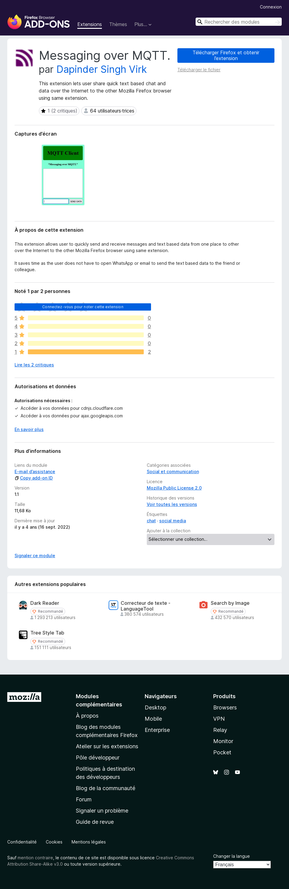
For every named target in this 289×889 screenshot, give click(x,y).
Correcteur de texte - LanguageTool (145, 606)
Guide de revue (95, 822)
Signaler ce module (35, 555)
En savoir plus (29, 429)
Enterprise (157, 730)
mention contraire (35, 857)
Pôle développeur (97, 757)
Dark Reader (44, 603)
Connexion (271, 6)
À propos (87, 715)
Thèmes (118, 24)
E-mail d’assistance (35, 471)
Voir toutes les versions (172, 504)
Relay (220, 730)
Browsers (225, 707)
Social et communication (173, 471)
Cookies (54, 841)
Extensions (89, 24)
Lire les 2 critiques (34, 364)
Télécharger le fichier (198, 69)
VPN (219, 719)
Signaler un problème (102, 810)
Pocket (222, 752)
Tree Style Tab (47, 633)
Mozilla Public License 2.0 (174, 487)
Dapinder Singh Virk (101, 69)
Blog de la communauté (105, 788)
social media (172, 520)
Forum (84, 799)
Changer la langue (231, 856)
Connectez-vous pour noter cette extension (82, 307)
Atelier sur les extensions (107, 746)
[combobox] (239, 22)
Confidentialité (22, 841)
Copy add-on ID (34, 477)
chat (151, 520)
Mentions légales (89, 841)
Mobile (153, 719)
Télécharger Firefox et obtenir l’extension (226, 55)
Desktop (155, 707)
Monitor (223, 741)
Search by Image (230, 603)
